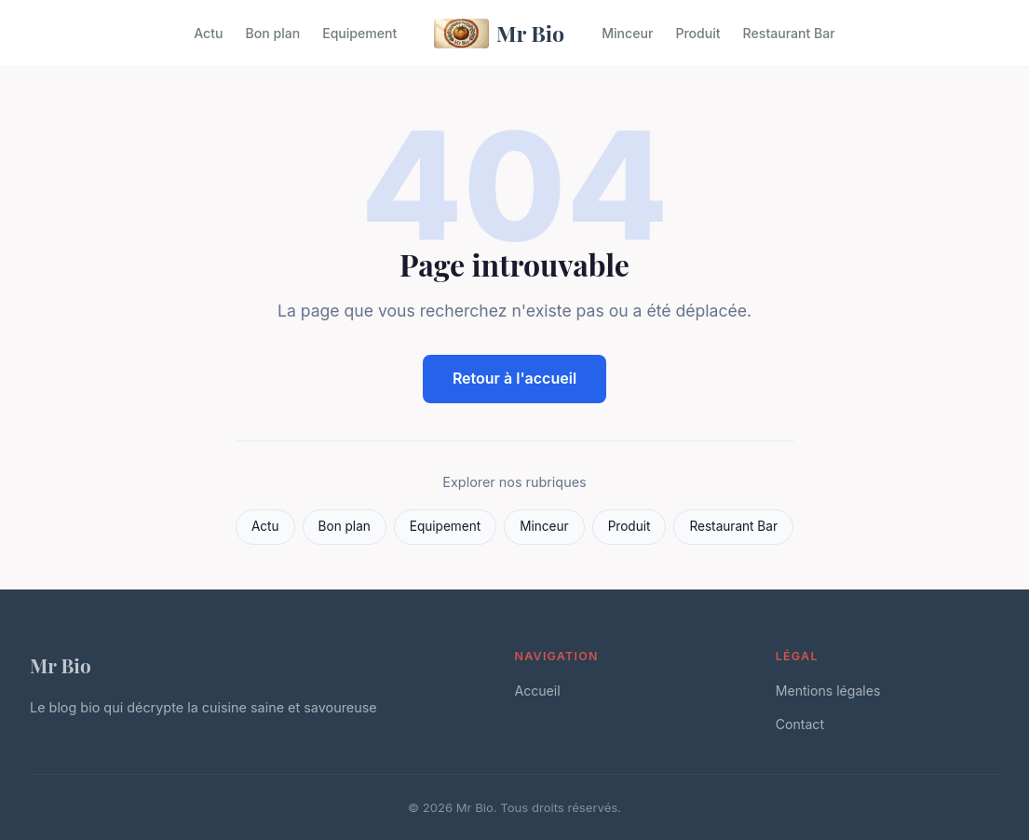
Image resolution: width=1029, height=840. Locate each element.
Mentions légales (828, 690)
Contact (800, 724)
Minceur (627, 33)
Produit (697, 33)
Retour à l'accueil (514, 378)
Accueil (538, 690)
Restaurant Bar (789, 33)
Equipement (359, 33)
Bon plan (272, 33)
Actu (208, 33)
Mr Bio (499, 33)
